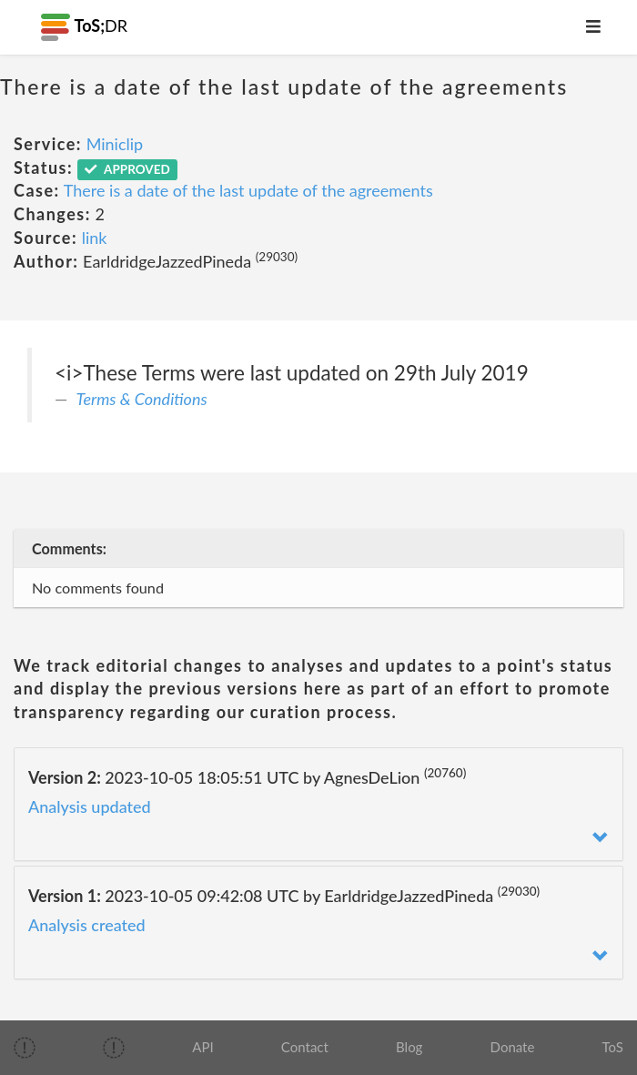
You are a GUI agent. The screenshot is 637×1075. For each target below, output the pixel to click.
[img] (24, 1048)
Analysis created (87, 925)
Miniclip (115, 144)
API (202, 1047)
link (94, 238)
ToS (612, 1047)
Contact (305, 1047)
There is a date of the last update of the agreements (248, 190)
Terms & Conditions (141, 399)
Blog (409, 1047)
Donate (512, 1047)
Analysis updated (89, 806)
